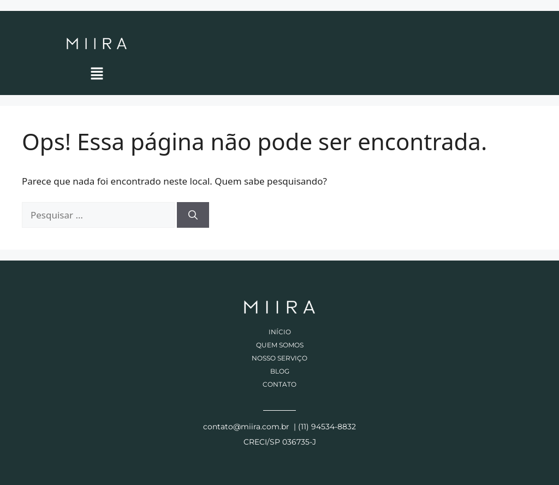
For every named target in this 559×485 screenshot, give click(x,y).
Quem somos (280, 345)
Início (280, 332)
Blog (279, 371)
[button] (97, 73)
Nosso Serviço (279, 358)
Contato (279, 384)
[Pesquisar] (193, 215)
